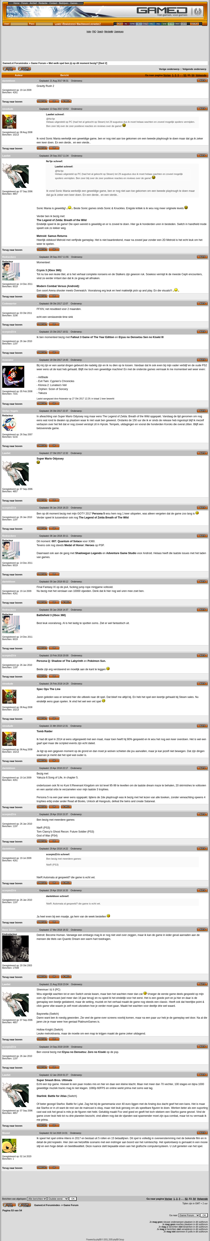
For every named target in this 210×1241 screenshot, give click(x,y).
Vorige (167, 75)
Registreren (69, 24)
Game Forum (38, 63)
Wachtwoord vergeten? (89, 24)
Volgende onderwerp (194, 69)
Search (100, 31)
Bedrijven (63, 3)
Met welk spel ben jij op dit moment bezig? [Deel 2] (78, 63)
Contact (53, 3)
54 (193, 75)
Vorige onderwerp (169, 69)
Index (89, 31)
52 (185, 75)
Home (16, 3)
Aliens (67, 1138)
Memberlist (108, 31)
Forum (24, 3)
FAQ (94, 31)
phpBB (98, 1239)
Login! (58, 24)
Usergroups (118, 31)
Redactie (43, 3)
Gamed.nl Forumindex (15, 63)
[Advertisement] (105, 47)
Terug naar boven (12, 101)
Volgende (201, 75)
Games (73, 3)
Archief (33, 3)
